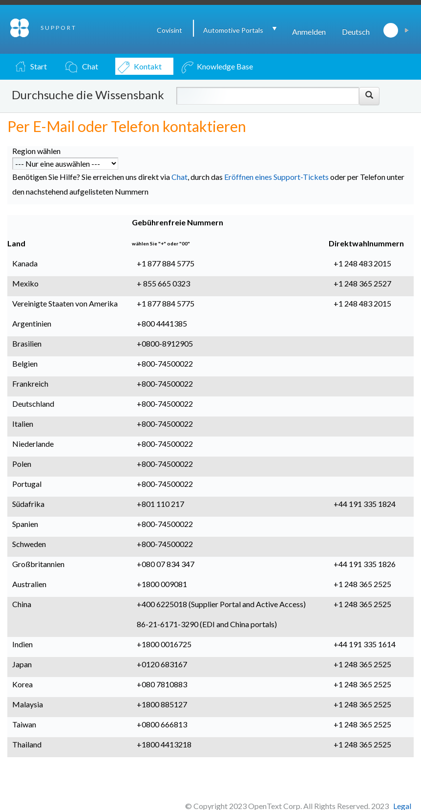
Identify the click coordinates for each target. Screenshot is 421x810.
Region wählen (36, 150)
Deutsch (356, 31)
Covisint (169, 30)
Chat (179, 176)
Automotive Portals (233, 30)
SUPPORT (59, 27)
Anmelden (309, 31)
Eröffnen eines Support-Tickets (276, 176)
